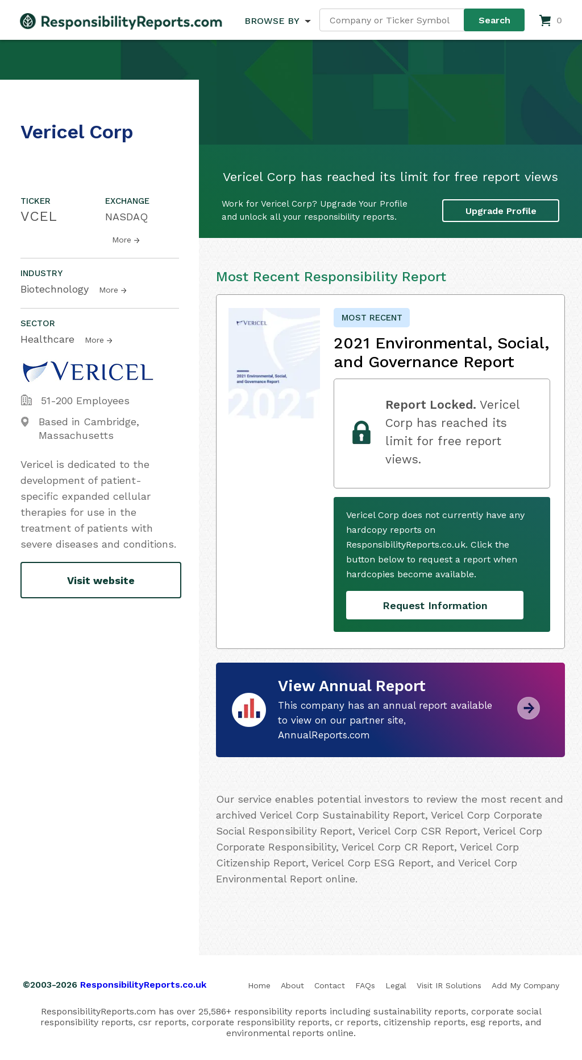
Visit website (101, 580)
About (292, 985)
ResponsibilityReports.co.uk (143, 984)
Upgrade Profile (501, 211)
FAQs (365, 985)
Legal (395, 985)
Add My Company (525, 985)
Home (259, 985)
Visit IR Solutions (449, 985)
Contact (329, 985)
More (121, 239)
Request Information (435, 605)
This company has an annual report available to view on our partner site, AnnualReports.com (385, 720)
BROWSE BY (271, 20)
